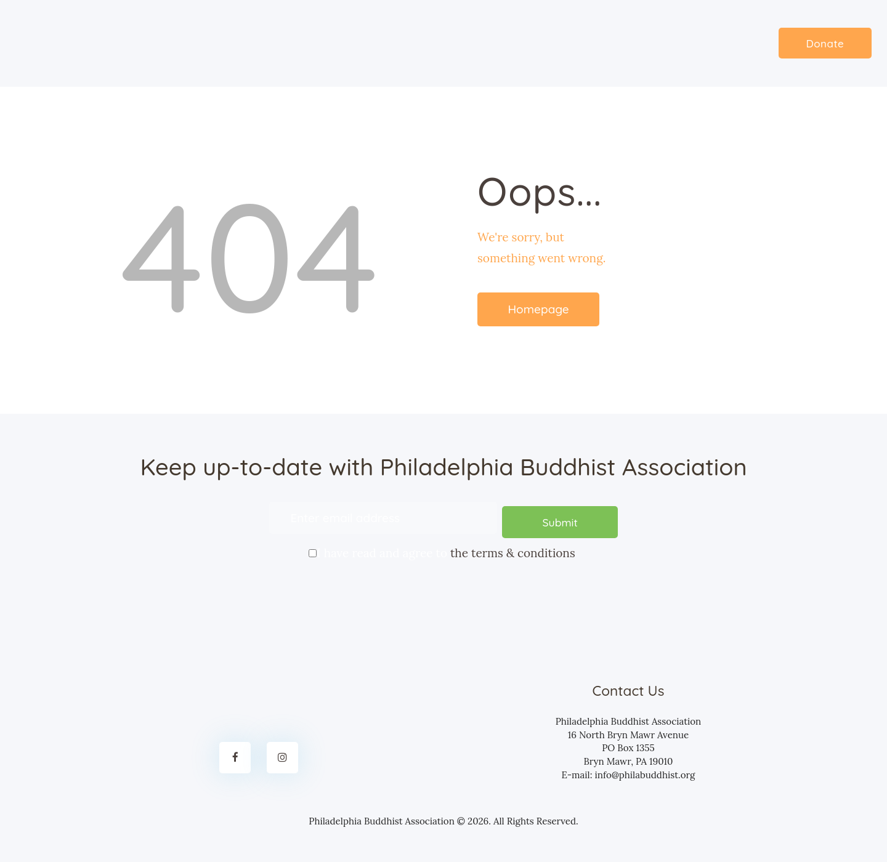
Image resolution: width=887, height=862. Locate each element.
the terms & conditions (512, 549)
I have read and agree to (443, 548)
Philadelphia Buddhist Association (382, 817)
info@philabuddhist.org (644, 770)
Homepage (538, 309)
